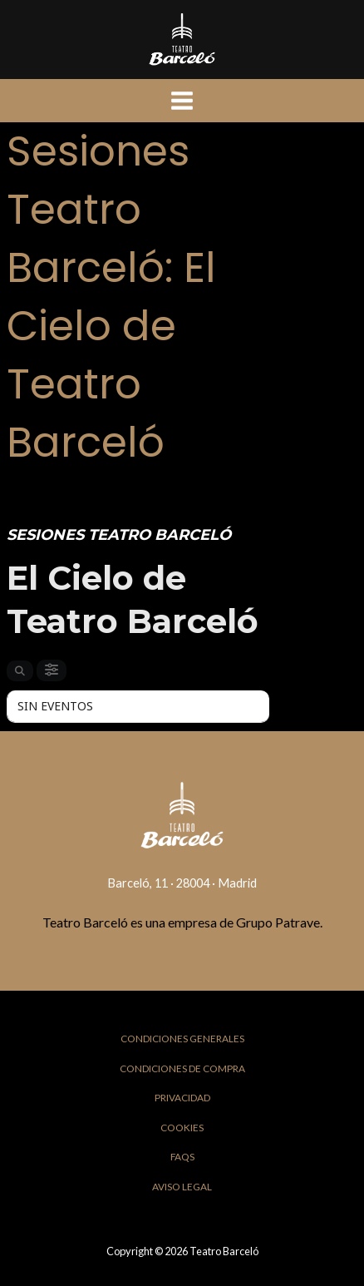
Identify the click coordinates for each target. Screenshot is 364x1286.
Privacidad (182, 1097)
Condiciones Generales (182, 1038)
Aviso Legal (182, 1186)
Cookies (182, 1127)
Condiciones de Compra (182, 1068)
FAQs (182, 1156)
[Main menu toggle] (182, 100)
